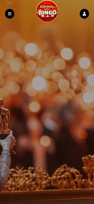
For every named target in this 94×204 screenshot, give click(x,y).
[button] (84, 14)
